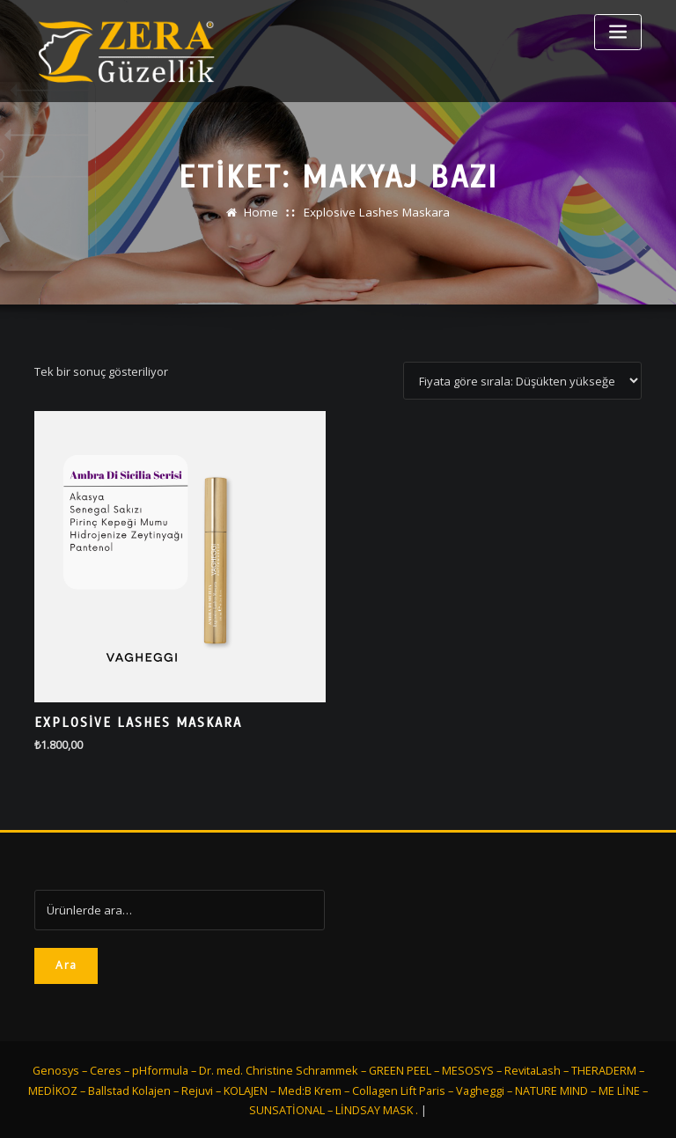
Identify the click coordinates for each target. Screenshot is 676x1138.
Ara (66, 963)
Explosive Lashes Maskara (376, 212)
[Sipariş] (522, 381)
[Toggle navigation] (618, 32)
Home (262, 212)
